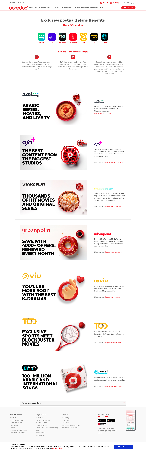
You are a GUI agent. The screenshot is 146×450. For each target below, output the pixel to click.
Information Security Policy (70, 428)
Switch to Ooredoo (16, 423)
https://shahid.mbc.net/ (102, 113)
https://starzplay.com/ (113, 206)
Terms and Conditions (73, 403)
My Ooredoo (128, 8)
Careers (12, 428)
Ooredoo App (103, 417)
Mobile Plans (33, 8)
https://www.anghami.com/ (114, 386)
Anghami (104, 42)
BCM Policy (65, 418)
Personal (12, 3)
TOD (94, 42)
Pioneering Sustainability (17, 433)
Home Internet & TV (46, 8)
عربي (133, 3)
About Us (13, 418)
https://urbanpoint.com (113, 252)
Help (101, 8)
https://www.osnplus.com (114, 162)
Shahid (41, 42)
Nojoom (77, 8)
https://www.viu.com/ (112, 297)
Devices (56, 8)
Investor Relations (41, 423)
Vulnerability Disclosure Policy (71, 425)
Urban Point (73, 42)
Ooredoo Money (67, 8)
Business (21, 3)
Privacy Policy (57, 448)
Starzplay (62, 42)
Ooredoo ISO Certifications (18, 430)
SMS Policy (65, 423)
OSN (52, 43)
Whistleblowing (40, 433)
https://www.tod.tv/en (113, 342)
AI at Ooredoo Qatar (16, 420)
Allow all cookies (123, 447)
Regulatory (39, 418)
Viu (84, 42)
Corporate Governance (43, 420)
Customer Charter (41, 425)
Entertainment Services (89, 8)
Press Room (14, 425)
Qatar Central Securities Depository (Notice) (47, 429)
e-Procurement (40, 435)
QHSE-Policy (66, 420)
